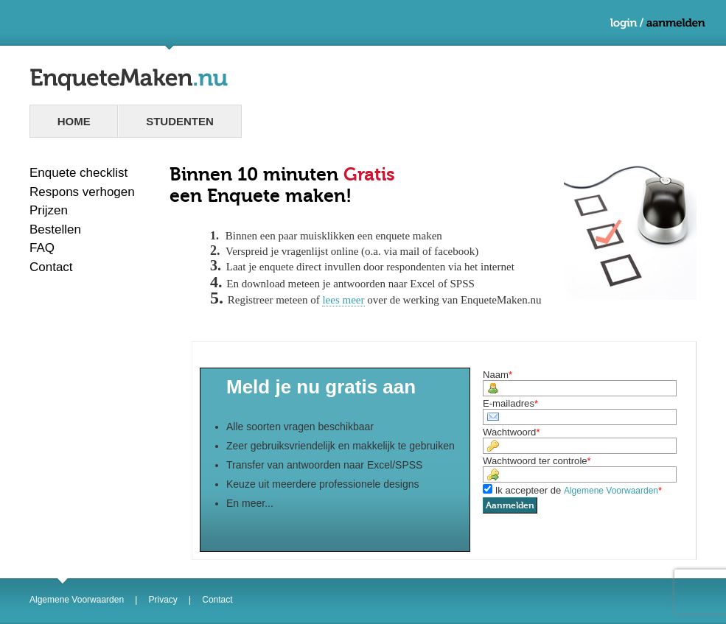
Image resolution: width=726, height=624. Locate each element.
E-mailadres (508, 403)
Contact (51, 267)
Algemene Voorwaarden (76, 600)
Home (74, 121)
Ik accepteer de (576, 490)
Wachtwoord (509, 432)
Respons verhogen (82, 192)
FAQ (42, 248)
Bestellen (55, 229)
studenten (180, 121)
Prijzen (48, 210)
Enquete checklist (78, 173)
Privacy (163, 600)
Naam (496, 374)
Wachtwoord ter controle (535, 460)
